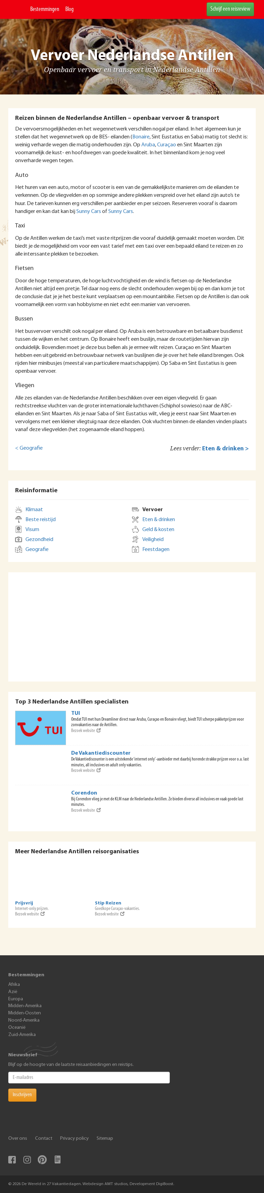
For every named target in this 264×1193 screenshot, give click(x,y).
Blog (69, 9)
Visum (32, 529)
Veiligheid (153, 539)
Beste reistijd (40, 519)
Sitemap (105, 1138)
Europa (15, 999)
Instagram (27, 1159)
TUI (75, 713)
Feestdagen (155, 549)
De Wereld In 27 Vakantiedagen (17, 9)
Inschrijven (22, 1095)
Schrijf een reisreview (230, 9)
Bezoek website (86, 730)
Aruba (148, 145)
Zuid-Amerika (22, 1034)
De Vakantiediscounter (101, 753)
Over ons (17, 1138)
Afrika (14, 984)
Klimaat (34, 510)
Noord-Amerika (24, 1020)
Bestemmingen (44, 9)
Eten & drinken (158, 519)
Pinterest (42, 1159)
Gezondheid (39, 539)
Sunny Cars (88, 211)
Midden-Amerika (25, 1006)
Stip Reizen (108, 903)
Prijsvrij (24, 903)
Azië (12, 991)
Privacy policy (74, 1138)
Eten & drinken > (225, 449)
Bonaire (141, 137)
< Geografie (29, 448)
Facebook (12, 1159)
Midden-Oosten (24, 1013)
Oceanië (16, 1027)
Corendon (84, 793)
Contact (43, 1138)
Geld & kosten (158, 529)
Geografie (36, 549)
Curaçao (166, 145)
